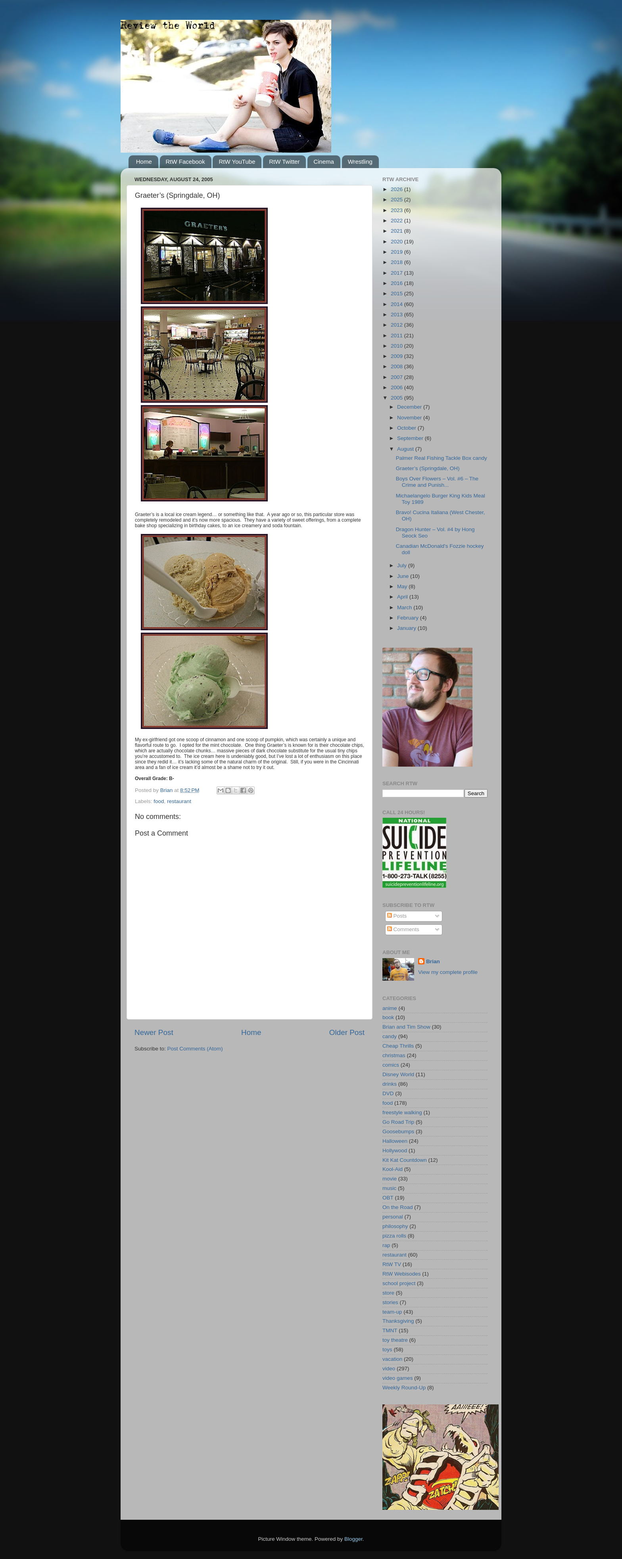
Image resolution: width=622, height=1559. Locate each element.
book (388, 1017)
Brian (433, 961)
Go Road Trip (398, 1122)
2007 (397, 377)
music (389, 1188)
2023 (397, 210)
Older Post (347, 1032)
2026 (397, 189)
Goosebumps (398, 1131)
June (403, 576)
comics (390, 1065)
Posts (397, 916)
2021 (397, 231)
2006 (397, 387)
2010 (397, 346)
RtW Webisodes (401, 1274)
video (388, 1369)
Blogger (353, 1539)
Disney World (398, 1074)
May (403, 586)
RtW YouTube (237, 161)
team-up (392, 1312)
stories (390, 1302)
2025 (397, 200)
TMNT (389, 1330)
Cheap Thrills (398, 1046)
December (410, 407)
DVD (388, 1093)
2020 (397, 242)
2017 (397, 273)
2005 (397, 398)
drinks (389, 1084)
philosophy (395, 1226)
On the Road (397, 1207)
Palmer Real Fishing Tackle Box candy (441, 458)
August (406, 449)
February (408, 618)
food (159, 801)
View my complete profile (448, 972)
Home (144, 161)
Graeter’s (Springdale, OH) (428, 468)
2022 (397, 221)
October (407, 428)
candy (389, 1036)
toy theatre (395, 1340)
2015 (397, 293)
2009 (397, 356)
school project (398, 1283)
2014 (397, 304)
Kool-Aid (392, 1169)
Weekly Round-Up (404, 1388)
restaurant (179, 801)
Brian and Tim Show (406, 1027)
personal (392, 1217)
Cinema (323, 161)
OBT (388, 1198)
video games (397, 1378)
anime (389, 1008)
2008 (397, 366)
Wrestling (360, 161)
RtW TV (391, 1264)
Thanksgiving (398, 1321)
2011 (397, 336)
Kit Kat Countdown (404, 1160)
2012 (397, 325)
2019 (397, 252)
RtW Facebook (185, 161)
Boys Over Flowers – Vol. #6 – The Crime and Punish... (437, 482)
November (410, 418)
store (388, 1293)
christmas (393, 1055)
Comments (403, 929)
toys (387, 1349)
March (405, 607)
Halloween (394, 1141)
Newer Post (153, 1032)
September (411, 438)
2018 (397, 262)
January (407, 628)
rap (386, 1245)
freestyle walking (402, 1112)
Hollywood (394, 1150)
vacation (392, 1359)
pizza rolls (394, 1236)
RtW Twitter (284, 161)
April (403, 597)
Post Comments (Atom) (195, 1049)
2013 (397, 315)
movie (389, 1179)
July (402, 565)
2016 (397, 283)
